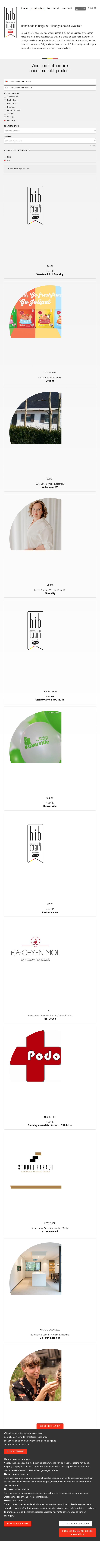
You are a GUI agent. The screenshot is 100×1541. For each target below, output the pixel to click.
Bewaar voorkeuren (17, 1524)
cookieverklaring (12, 1441)
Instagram (91, 8)
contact (67, 8)
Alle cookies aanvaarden (75, 1524)
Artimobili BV (50, 487)
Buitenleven (12, 100)
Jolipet (50, 380)
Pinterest (95, 8)
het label (53, 8)
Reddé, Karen (50, 912)
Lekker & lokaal (13, 110)
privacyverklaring (32, 1441)
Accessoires (12, 97)
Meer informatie (15, 1451)
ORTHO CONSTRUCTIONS (50, 699)
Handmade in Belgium (10, 23)
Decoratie (11, 103)
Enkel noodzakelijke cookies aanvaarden (77, 1532)
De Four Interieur (50, 1337)
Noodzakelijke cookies (18, 1459)
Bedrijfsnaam (11, 126)
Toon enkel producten (20, 88)
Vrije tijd (10, 117)
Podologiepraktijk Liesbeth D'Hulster (50, 1125)
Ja (8, 153)
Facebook (88, 8)
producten (37, 8)
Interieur (11, 107)
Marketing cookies (16, 1501)
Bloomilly (50, 593)
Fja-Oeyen (50, 1018)
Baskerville (50, 806)
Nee (9, 157)
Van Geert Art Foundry (49, 274)
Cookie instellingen (50, 1426)
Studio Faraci (50, 1231)
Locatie (8, 136)
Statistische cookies (17, 1489)
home (24, 8)
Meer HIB (11, 120)
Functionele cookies (17, 1474)
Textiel (10, 114)
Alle (9, 160)
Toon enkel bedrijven (20, 81)
